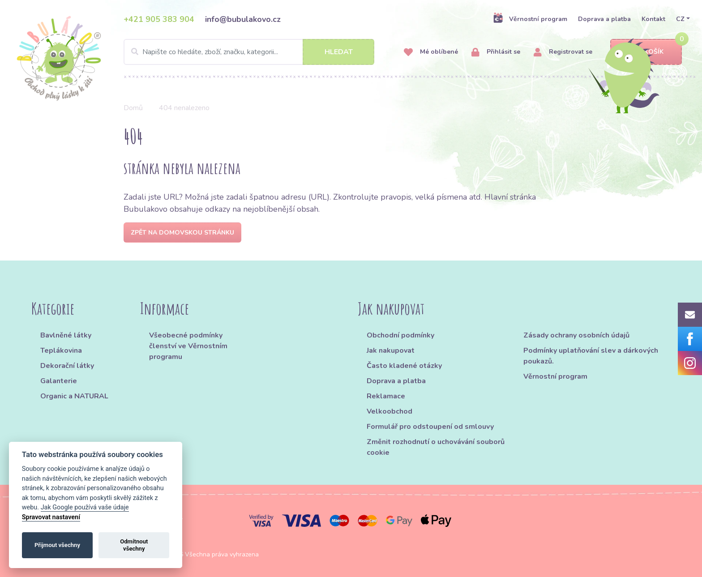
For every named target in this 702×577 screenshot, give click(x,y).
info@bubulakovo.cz (243, 19)
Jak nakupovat (391, 350)
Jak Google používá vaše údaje (85, 507)
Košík (646, 52)
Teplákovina (61, 350)
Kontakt (653, 19)
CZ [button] (680, 19)
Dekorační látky (67, 366)
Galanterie (58, 381)
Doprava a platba (604, 19)
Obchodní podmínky (400, 335)
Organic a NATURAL (74, 396)
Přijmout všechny (57, 545)
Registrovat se (563, 52)
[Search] (249, 52)
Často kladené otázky (404, 366)
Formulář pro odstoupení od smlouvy (430, 427)
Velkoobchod (389, 411)
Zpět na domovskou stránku (182, 232)
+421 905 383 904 (159, 19)
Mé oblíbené (431, 52)
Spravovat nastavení (51, 517)
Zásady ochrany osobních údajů (576, 335)
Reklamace (386, 396)
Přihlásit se (495, 52)
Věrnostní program (530, 18)
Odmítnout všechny (134, 545)
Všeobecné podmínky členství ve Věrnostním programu (188, 346)
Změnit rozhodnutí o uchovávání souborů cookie (436, 447)
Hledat (339, 52)
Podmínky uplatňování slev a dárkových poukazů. (590, 356)
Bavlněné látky (65, 335)
